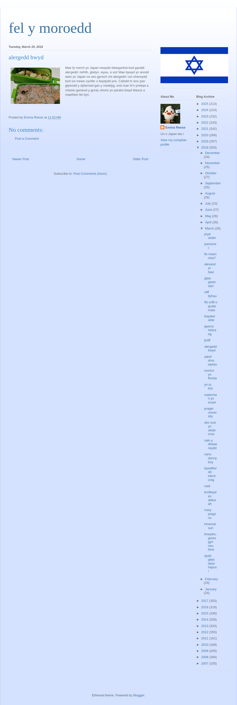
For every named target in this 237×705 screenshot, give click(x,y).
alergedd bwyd (210, 348)
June (209, 209)
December (212, 153)
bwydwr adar (209, 318)
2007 (205, 663)
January (211, 589)
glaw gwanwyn (210, 282)
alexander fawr (210, 268)
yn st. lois (208, 386)
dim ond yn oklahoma (210, 428)
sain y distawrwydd (210, 444)
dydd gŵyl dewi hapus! (210, 563)
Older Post (140, 159)
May (208, 216)
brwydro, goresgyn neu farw (210, 541)
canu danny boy (210, 458)
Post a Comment (27, 138)
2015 (205, 613)
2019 (205, 141)
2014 (205, 619)
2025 (205, 104)
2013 (205, 626)
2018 (205, 147)
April (209, 222)
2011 (205, 638)
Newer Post (20, 159)
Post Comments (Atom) (90, 173)
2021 (205, 129)
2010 (205, 645)
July (208, 203)
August (210, 193)
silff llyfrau (210, 294)
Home (81, 159)
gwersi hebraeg (210, 330)
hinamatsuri (210, 526)
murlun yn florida (210, 374)
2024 (205, 110)
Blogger (138, 695)
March (210, 228)
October (211, 173)
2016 (205, 607)
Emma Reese (175, 127)
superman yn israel (210, 398)
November (212, 163)
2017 (205, 601)
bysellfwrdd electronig (210, 474)
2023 (205, 116)
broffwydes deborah (210, 498)
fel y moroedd (50, 28)
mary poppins (210, 513)
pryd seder (210, 236)
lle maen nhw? (210, 256)
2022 (205, 122)
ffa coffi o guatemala (210, 306)
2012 (205, 632)
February (211, 579)
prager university (210, 412)
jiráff (207, 340)
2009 (205, 651)
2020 (205, 135)
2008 (205, 657)
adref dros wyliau (210, 360)
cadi (207, 486)
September (213, 183)
